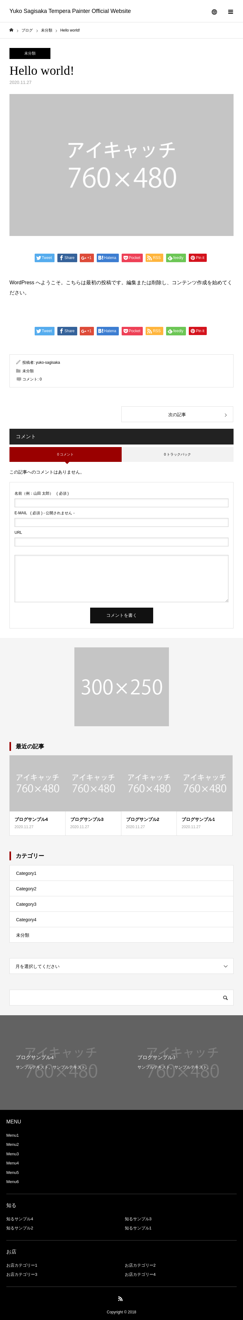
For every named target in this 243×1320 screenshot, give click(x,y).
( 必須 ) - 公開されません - (44, 513)
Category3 (26, 904)
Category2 (26, 888)
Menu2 (12, 1144)
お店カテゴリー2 (140, 1265)
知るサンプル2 (19, 1228)
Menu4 (12, 1163)
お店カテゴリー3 (21, 1274)
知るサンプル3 (138, 1219)
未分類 (30, 53)
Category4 (26, 919)
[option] (61, 1062)
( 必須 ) (41, 493)
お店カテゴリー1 (21, 1265)
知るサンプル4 (19, 1219)
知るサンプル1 (138, 1228)
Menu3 (12, 1154)
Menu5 (12, 1172)
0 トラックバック (177, 454)
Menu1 (12, 1135)
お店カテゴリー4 (140, 1274)
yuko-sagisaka (48, 362)
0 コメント (65, 454)
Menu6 (12, 1181)
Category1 (26, 873)
